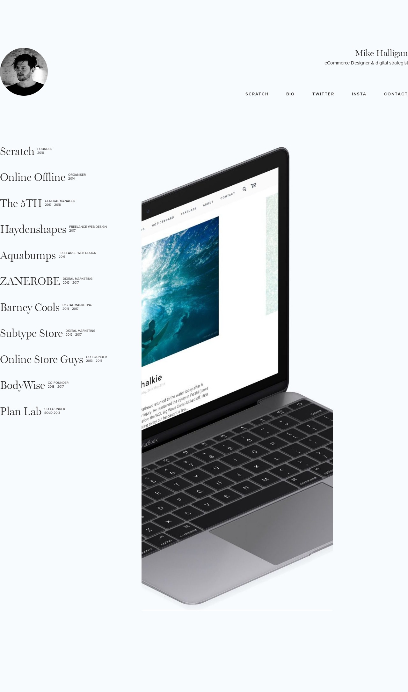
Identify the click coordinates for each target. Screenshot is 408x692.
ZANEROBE (30, 281)
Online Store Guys (41, 360)
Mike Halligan (381, 53)
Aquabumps (28, 256)
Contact (396, 94)
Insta (359, 94)
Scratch (257, 94)
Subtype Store (31, 333)
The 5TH (21, 204)
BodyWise (22, 385)
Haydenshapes (33, 229)
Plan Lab (20, 412)
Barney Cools (30, 308)
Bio (290, 94)
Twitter (323, 94)
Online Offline (32, 177)
